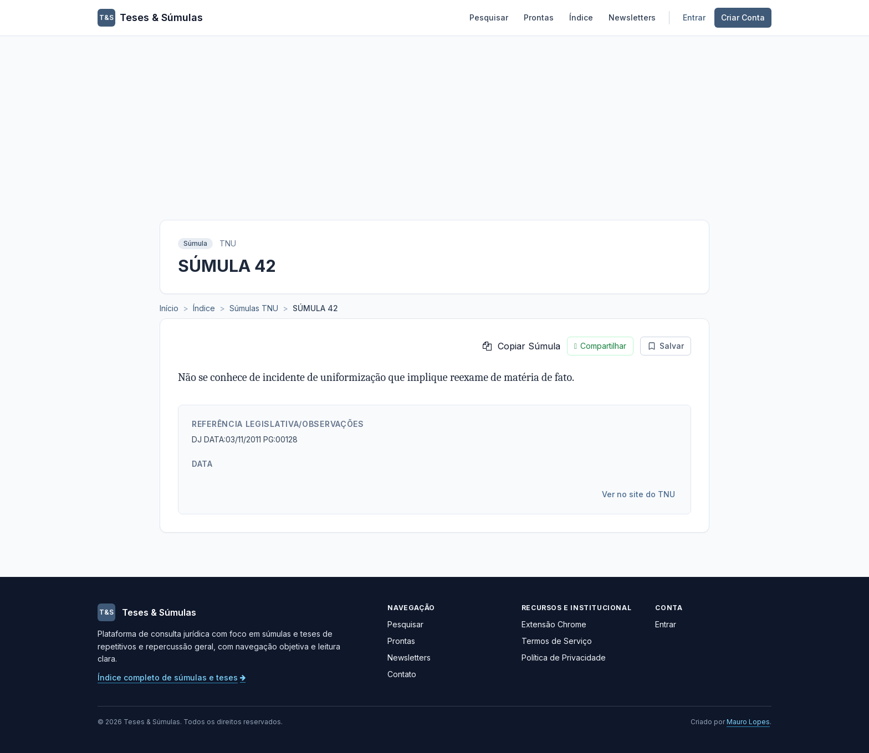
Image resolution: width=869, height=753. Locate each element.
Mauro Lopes (748, 722)
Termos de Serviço (557, 641)
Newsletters (632, 17)
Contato (401, 674)
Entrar (694, 17)
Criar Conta (743, 17)
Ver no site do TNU (638, 494)
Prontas (539, 17)
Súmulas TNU (253, 308)
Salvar (665, 345)
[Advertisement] (434, 119)
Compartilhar (600, 346)
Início (169, 308)
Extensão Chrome (554, 624)
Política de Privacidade (564, 657)
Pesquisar (488, 17)
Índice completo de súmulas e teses (172, 677)
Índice (581, 17)
